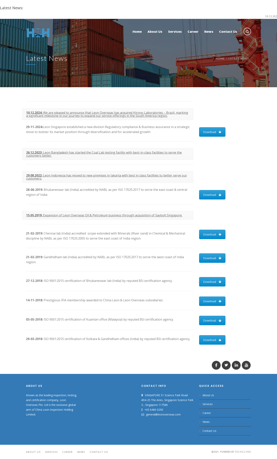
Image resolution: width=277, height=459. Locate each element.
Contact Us (209, 431)
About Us (208, 395)
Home (220, 58)
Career (207, 413)
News (206, 422)
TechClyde (243, 451)
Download (212, 132)
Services (208, 404)
